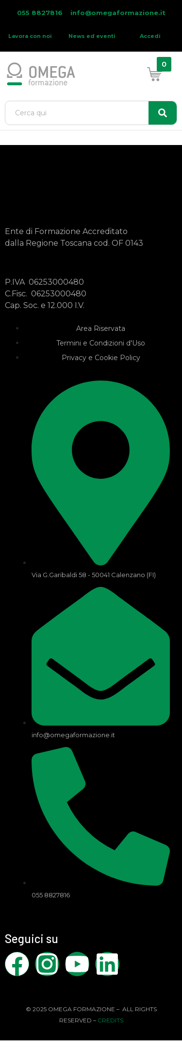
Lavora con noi (30, 36)
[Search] (163, 113)
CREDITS (110, 1020)
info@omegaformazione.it (117, 13)
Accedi (150, 36)
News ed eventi (92, 36)
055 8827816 (41, 13)
